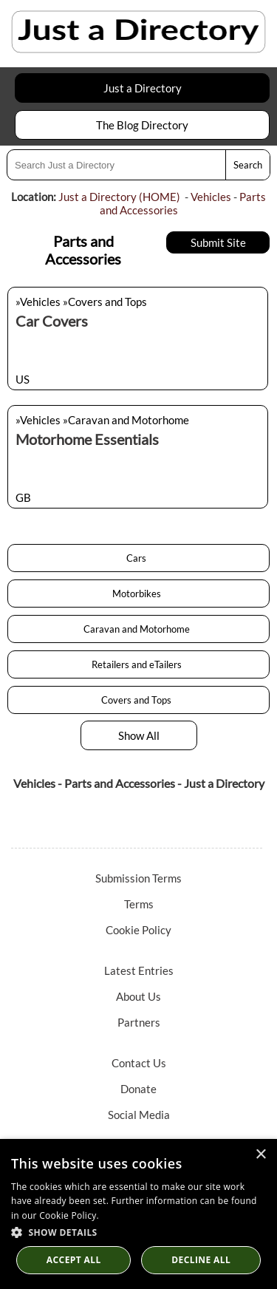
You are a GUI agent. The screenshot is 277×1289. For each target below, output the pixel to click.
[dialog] (138, 1214)
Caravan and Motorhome (138, 629)
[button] (138, 1231)
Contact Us (139, 1062)
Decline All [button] (200, 1260)
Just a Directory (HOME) (119, 196)
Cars (138, 558)
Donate (138, 1088)
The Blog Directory (142, 125)
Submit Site (218, 242)
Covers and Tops (138, 700)
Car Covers (52, 321)
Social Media (139, 1114)
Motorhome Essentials (87, 439)
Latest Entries (139, 970)
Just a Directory (142, 88)
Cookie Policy (138, 929)
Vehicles (211, 196)
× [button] (260, 1154)
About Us (138, 996)
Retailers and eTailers (139, 664)
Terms (139, 904)
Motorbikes (138, 593)
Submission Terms (138, 878)
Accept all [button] (74, 1260)
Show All (139, 735)
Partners (138, 1022)
